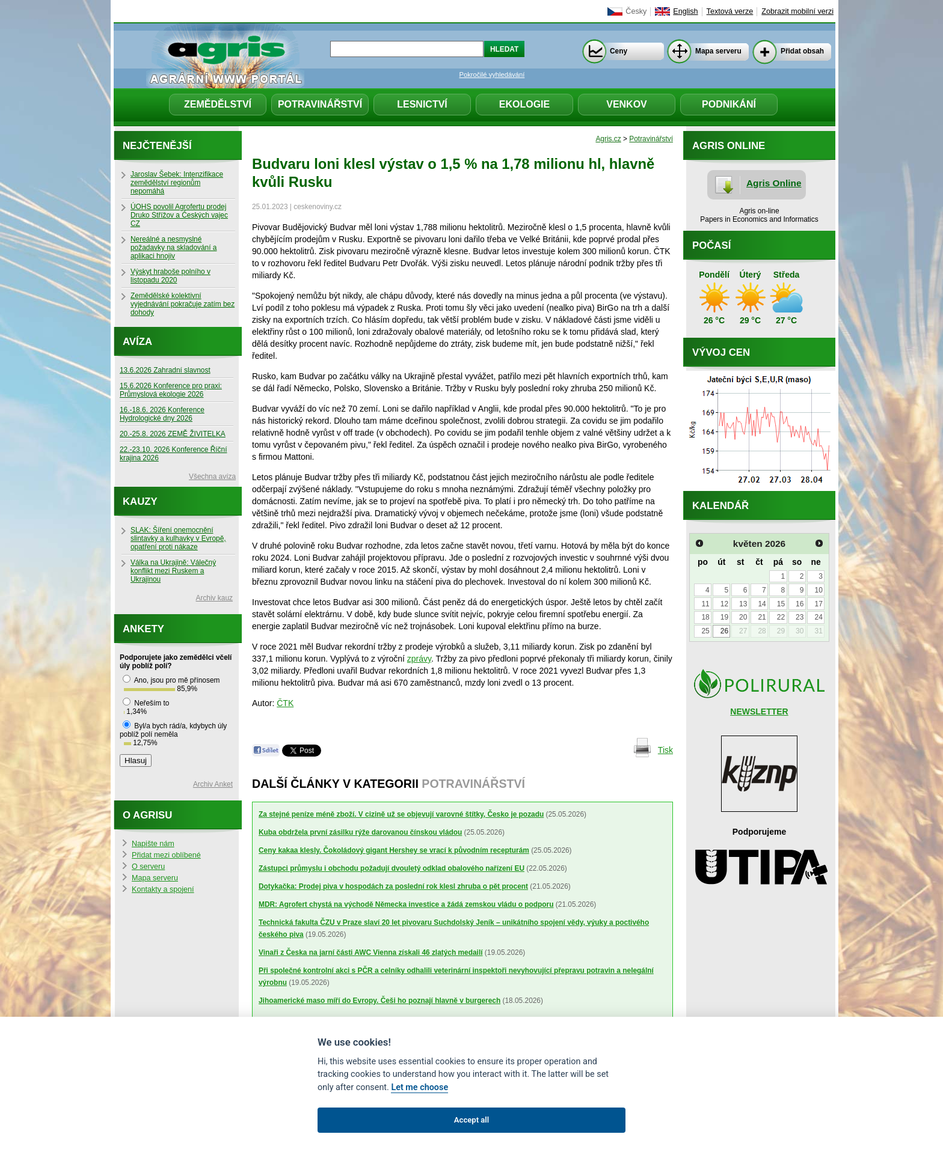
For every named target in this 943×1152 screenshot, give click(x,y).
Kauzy (140, 501)
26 (724, 631)
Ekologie (524, 104)
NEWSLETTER (759, 711)
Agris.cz (608, 139)
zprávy (419, 658)
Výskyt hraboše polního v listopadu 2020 (170, 275)
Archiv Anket (213, 784)
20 (743, 617)
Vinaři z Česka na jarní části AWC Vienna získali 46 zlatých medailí (371, 952)
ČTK (285, 703)
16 (799, 604)
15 (781, 604)
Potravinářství (320, 104)
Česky (636, 11)
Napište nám (153, 844)
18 (705, 617)
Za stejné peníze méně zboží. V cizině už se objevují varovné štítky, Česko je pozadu (401, 814)
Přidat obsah (802, 51)
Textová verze (730, 11)
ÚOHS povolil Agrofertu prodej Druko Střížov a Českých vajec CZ (179, 215)
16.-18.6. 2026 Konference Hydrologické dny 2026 (162, 414)
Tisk (665, 750)
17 (818, 604)
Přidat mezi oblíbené (166, 855)
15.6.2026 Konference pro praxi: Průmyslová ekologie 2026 (171, 390)
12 (724, 604)
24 (818, 617)
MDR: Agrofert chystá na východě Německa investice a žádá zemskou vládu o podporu (406, 904)
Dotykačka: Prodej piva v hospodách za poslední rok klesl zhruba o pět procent (393, 886)
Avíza (137, 341)
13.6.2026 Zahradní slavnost (165, 370)
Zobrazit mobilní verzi (797, 11)
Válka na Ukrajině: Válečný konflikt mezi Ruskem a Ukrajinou (173, 571)
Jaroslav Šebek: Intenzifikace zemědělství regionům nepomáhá (177, 182)
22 (781, 617)
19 (724, 617)
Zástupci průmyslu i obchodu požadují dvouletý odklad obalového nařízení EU (391, 868)
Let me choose (419, 1087)
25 (705, 631)
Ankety (143, 629)
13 (743, 604)
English (685, 11)
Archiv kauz (214, 598)
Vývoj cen (721, 352)
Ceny (618, 51)
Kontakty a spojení (163, 889)
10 (818, 590)
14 (762, 604)
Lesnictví (422, 104)
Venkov (626, 104)
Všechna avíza (212, 476)
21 (762, 617)
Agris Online (774, 183)
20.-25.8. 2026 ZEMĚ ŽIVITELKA (173, 434)
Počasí (711, 245)
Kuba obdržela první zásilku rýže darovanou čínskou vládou (360, 832)
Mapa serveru (718, 51)
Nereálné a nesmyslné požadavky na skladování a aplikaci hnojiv (174, 247)
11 (705, 604)
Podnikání (729, 104)
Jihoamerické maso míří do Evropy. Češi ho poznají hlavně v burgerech (379, 1000)
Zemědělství (217, 104)
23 (799, 617)
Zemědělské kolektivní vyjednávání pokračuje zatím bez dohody (183, 304)
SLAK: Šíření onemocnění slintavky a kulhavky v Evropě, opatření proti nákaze (178, 538)
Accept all (471, 1119)
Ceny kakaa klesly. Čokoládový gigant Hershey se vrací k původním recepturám (394, 850)
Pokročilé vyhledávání (492, 74)
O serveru (148, 866)
